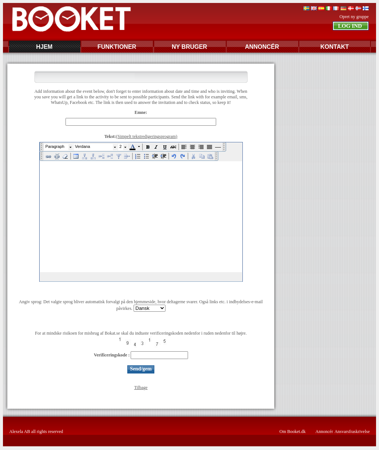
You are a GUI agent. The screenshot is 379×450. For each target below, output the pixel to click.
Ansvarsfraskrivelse (352, 431)
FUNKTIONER (116, 47)
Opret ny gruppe (354, 16)
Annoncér (324, 431)
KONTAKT (334, 47)
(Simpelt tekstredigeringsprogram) (146, 136)
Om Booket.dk (292, 431)
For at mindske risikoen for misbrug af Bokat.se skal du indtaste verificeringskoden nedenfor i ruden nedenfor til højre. (140, 333)
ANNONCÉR (262, 47)
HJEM (44, 47)
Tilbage (140, 387)
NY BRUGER (189, 47)
